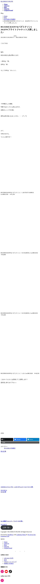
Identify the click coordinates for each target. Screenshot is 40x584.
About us (6, 543)
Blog (5, 545)
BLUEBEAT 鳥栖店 (9, 448)
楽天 (5, 560)
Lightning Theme (21, 534)
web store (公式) (8, 558)
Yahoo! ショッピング (10, 561)
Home (5, 542)
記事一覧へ (7, 527)
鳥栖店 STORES (9, 563)
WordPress (10, 534)
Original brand (8, 548)
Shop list (6, 546)
